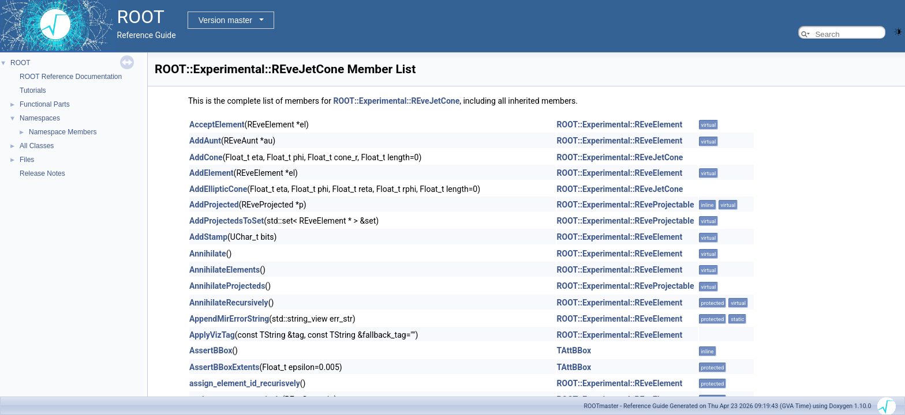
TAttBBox (574, 350)
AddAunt (205, 140)
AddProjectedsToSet (226, 220)
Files (27, 160)
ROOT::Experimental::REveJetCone (396, 100)
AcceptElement (217, 124)
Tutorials (33, 90)
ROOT (20, 63)
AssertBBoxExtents (224, 367)
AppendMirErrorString (229, 318)
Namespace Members (62, 132)
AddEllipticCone (218, 189)
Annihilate (207, 253)
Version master (225, 20)
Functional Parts (45, 104)
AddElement (211, 173)
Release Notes (42, 173)
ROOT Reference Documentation (71, 77)
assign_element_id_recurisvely (244, 383)
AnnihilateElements (224, 269)
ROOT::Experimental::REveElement (620, 124)
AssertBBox (210, 350)
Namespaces (40, 118)
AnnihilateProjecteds (227, 285)
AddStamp (208, 237)
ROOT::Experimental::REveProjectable (625, 204)
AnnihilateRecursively (228, 302)
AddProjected (214, 204)
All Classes (37, 146)
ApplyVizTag (212, 334)
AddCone (206, 157)
